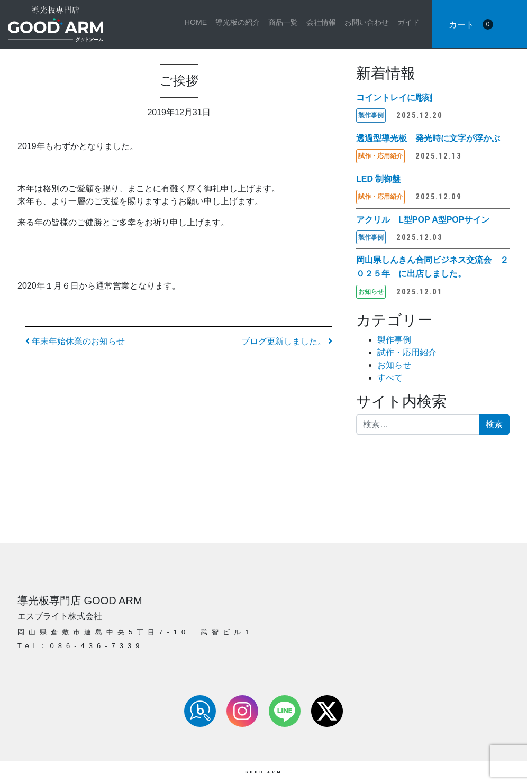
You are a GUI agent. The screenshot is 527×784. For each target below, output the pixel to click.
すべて (390, 377)
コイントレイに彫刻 (394, 97)
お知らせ (394, 365)
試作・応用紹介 (407, 352)
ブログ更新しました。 (286, 341)
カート (471, 24)
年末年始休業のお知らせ (75, 341)
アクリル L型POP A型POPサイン (422, 219)
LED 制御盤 (378, 178)
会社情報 (321, 22)
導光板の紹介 (237, 22)
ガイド (408, 22)
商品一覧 (283, 22)
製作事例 (394, 339)
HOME (196, 22)
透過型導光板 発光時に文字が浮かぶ (428, 138)
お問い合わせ (366, 22)
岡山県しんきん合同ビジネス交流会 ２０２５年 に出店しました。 (432, 266)
